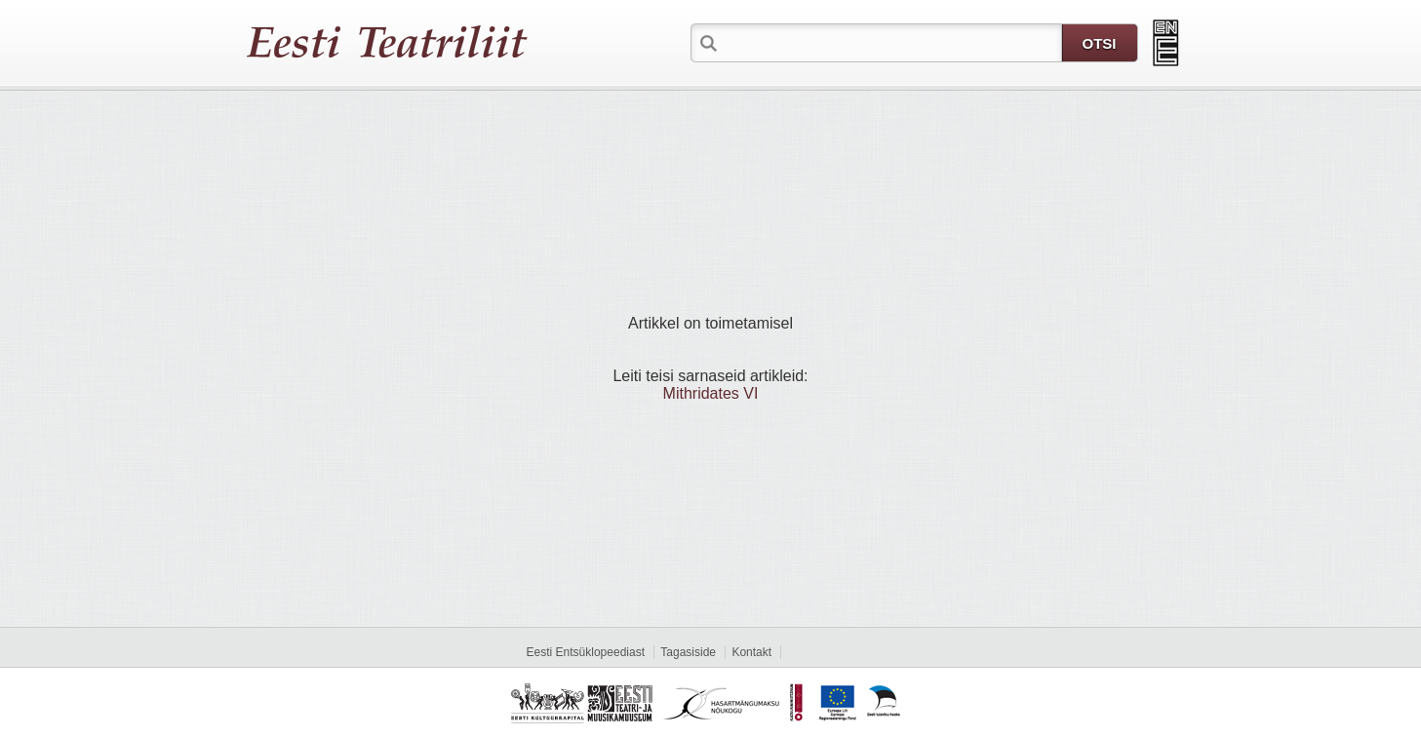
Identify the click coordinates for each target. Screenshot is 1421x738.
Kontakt (751, 652)
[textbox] (891, 42)
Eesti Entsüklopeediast (586, 652)
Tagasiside (688, 652)
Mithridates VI (711, 393)
